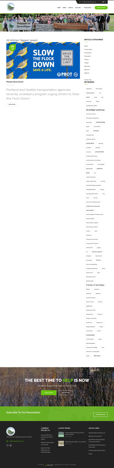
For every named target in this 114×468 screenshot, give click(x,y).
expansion (88, 293)
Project (86, 63)
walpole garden (90, 93)
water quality (99, 88)
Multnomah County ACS (95, 436)
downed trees (89, 314)
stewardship (100, 122)
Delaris (90, 454)
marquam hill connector (92, 239)
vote (100, 93)
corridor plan (89, 330)
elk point (100, 301)
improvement (98, 256)
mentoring (88, 235)
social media (97, 126)
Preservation (88, 50)
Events (70, 7)
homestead (89, 260)
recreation (88, 147)
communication (90, 339)
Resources (87, 7)
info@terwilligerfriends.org (89, 2)
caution (100, 339)
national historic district (92, 227)
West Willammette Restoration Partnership (97, 446)
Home (59, 7)
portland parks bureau (91, 156)
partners (100, 168)
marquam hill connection (92, 243)
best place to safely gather (92, 351)
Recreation (87, 56)
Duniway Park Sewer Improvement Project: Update (47, 437)
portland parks (89, 164)
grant (98, 272)
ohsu (103, 193)
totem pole (89, 101)
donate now (89, 322)
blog (103, 347)
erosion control (90, 301)
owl (95, 173)
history (98, 260)
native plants (90, 210)
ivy (87, 251)
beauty (87, 356)
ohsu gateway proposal (92, 193)
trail (102, 97)
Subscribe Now (100, 414)
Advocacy (87, 66)
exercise (98, 293)
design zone (99, 322)
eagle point (89, 306)
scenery (96, 131)
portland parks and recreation (93, 160)
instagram (88, 256)
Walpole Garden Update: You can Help (47, 443)
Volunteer (65, 392)
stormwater (89, 122)
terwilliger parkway (95, 110)
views (88, 97)
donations (99, 314)
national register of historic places (94, 214)
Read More (12, 104)
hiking (103, 268)
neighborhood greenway (93, 206)
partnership (89, 168)
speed (87, 126)
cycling (101, 326)
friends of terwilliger (95, 285)
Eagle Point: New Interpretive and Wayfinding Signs (45, 450)
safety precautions (90, 139)
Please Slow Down (14, 82)
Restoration (87, 53)
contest (99, 330)
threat (97, 101)
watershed (88, 88)
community (90, 335)
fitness (88, 289)
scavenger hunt (90, 135)
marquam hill (89, 247)
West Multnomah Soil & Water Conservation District (97, 440)
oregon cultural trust (91, 181)
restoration (90, 143)
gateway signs (89, 281)
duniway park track (91, 310)
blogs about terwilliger (91, 347)
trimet (95, 97)
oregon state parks (91, 177)
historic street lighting (91, 264)
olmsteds (102, 181)
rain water (88, 152)
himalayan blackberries (92, 268)
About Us (87, 70)
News (64, 7)
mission (88, 231)
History (86, 60)
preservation (99, 152)
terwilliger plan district (91, 105)
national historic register (92, 222)
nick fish (95, 198)
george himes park (91, 276)
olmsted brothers (91, 189)
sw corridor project (91, 114)
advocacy (97, 356)
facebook (96, 289)
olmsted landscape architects (93, 185)
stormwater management (92, 118)
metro (95, 231)
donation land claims (91, 318)
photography (101, 164)
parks (88, 173)
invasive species (97, 252)
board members (90, 343)
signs (87, 131)
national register (90, 218)
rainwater (97, 147)
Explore (78, 7)
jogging (99, 247)
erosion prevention (90, 297)
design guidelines (90, 326)
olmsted (102, 189)
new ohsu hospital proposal (93, 202)
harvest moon (89, 272)
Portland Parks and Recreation (97, 450)
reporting (100, 143)
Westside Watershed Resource (97, 433)
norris (87, 198)
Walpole (86, 73)
